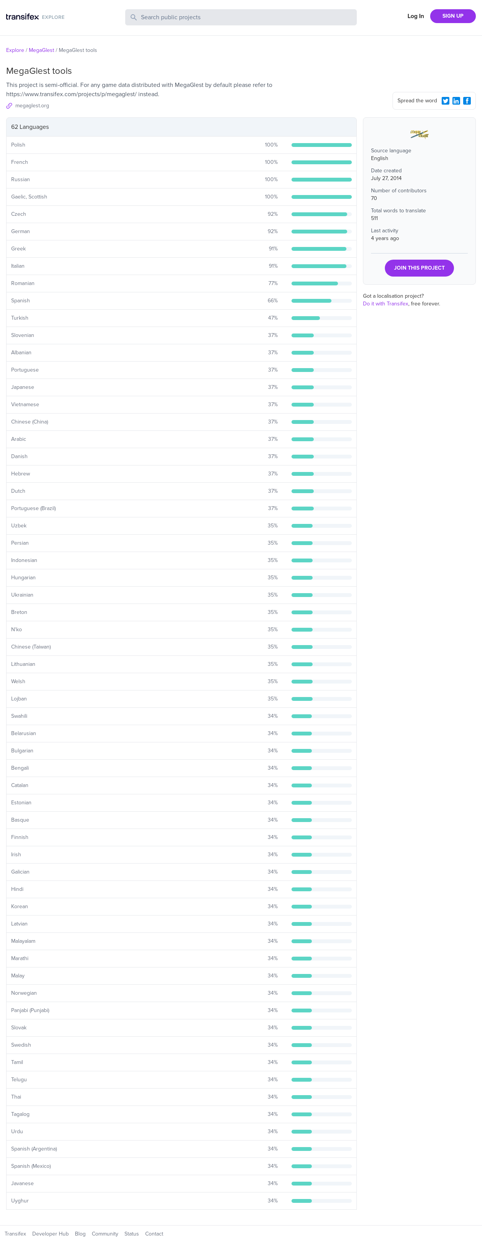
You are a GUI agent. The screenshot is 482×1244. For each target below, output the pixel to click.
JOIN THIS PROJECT (419, 268)
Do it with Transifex (385, 303)
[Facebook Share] (467, 100)
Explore (15, 50)
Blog (80, 1234)
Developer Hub (50, 1234)
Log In (415, 16)
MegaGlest (41, 50)
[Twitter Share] (445, 100)
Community (105, 1234)
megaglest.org (32, 105)
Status (131, 1234)
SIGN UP (453, 16)
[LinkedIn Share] (456, 100)
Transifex (15, 1234)
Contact (154, 1234)
